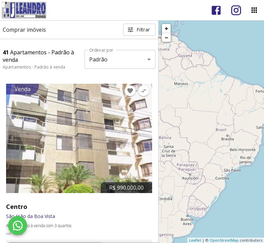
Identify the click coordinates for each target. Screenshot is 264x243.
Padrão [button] (98, 59)
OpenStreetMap (224, 240)
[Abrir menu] (254, 10)
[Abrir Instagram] (236, 10)
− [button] (166, 37)
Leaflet (195, 240)
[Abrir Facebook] (216, 10)
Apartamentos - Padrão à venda (34, 67)
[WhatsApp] (17, 225)
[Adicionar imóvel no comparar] (143, 90)
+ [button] (166, 28)
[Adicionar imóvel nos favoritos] (130, 90)
